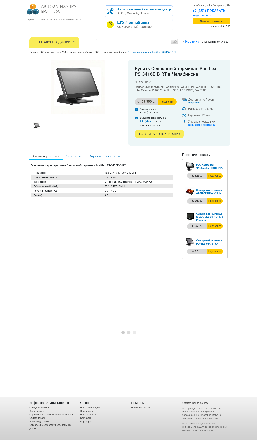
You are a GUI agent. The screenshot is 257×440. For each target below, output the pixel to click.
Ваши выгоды (36, 411)
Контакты (85, 418)
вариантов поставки (202, 124)
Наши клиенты (88, 414)
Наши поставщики (90, 407)
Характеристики (46, 156)
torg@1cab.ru (199, 15)
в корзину (167, 101)
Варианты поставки (105, 156)
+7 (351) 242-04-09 (208, 11)
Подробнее (194, 102)
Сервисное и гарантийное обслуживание (51, 414)
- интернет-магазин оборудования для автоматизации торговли (56, 11)
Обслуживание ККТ (40, 407)
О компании (86, 411)
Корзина (192, 41)
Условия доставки (39, 421)
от (146, 101)
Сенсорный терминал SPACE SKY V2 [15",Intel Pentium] (209, 217)
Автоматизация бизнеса (195, 403)
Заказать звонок (211, 21)
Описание (74, 156)
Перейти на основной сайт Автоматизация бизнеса (53, 19)
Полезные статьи (140, 407)
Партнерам (86, 421)
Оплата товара (37, 418)
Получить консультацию (159, 134)
